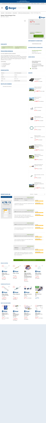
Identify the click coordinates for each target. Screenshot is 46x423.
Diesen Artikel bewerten (6, 197)
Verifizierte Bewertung (30, 197)
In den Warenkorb (38, 36)
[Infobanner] (23, 1)
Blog (32, 3)
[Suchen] (29, 8)
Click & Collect (34, 68)
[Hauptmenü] (2, 8)
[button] (36, 80)
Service (38, 3)
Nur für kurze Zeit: (23, 0)
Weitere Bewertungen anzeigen (29, 260)
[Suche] (22, 8)
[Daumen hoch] (14, 206)
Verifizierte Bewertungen (6, 208)
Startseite (2, 12)
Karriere (35, 3)
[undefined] (39, 80)
